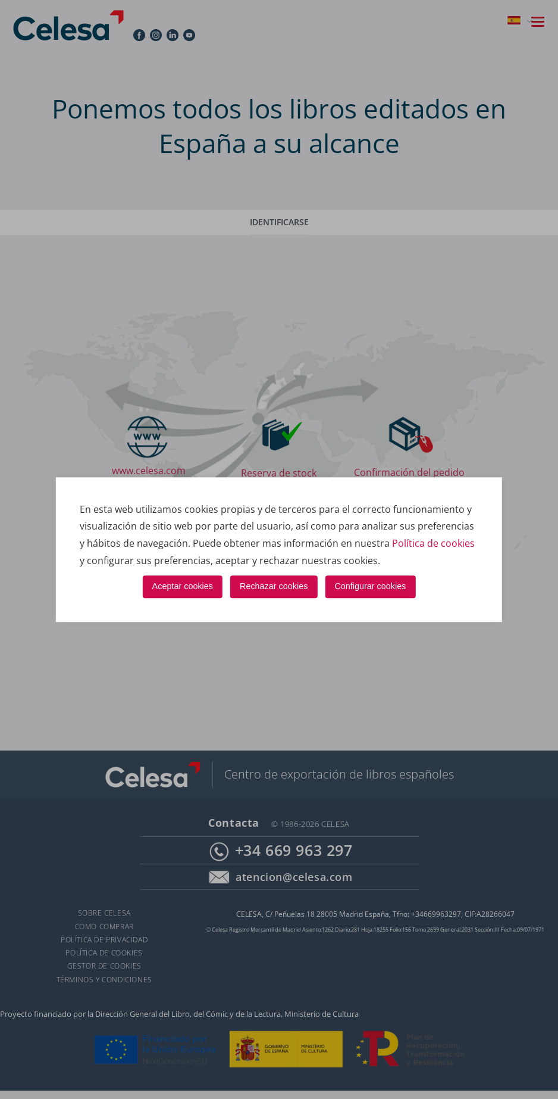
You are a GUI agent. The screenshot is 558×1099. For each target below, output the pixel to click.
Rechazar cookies (274, 586)
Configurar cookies (370, 586)
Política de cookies (433, 543)
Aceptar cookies (182, 586)
